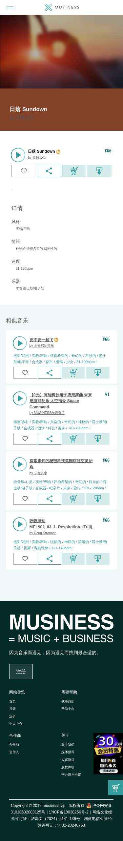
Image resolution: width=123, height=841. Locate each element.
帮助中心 (67, 709)
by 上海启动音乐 (42, 345)
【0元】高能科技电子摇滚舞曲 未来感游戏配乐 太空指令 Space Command (61, 401)
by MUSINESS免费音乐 (47, 413)
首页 (12, 701)
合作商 (15, 735)
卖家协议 (67, 759)
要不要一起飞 (41, 340)
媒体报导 (67, 752)
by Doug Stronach (43, 533)
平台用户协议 (71, 774)
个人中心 (15, 724)
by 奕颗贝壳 (22, 117)
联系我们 (67, 701)
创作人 (14, 752)
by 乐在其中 (38, 473)
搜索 (12, 709)
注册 (21, 671)
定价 (12, 716)
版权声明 (67, 767)
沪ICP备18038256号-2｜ (70, 812)
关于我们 (67, 744)
